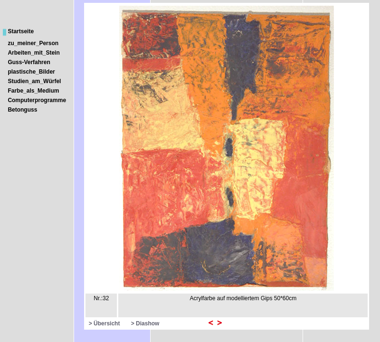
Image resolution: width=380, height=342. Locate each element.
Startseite (21, 31)
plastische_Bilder (31, 71)
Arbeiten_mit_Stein (33, 52)
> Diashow (145, 323)
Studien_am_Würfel (34, 81)
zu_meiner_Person (33, 43)
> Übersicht (104, 323)
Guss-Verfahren (29, 62)
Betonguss (22, 109)
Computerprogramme (37, 100)
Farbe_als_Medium (33, 90)
